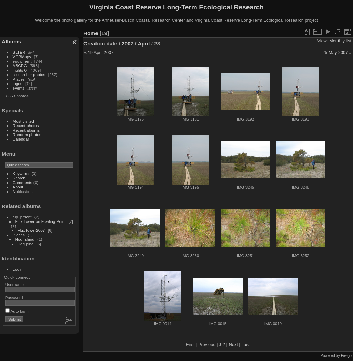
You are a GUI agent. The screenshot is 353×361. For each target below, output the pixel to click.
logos (17, 83)
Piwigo (346, 355)
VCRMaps (22, 56)
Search (19, 178)
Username (14, 284)
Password (14, 297)
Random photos (27, 134)
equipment (22, 61)
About (18, 187)
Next (233, 344)
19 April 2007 (101, 52)
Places (19, 79)
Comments (22, 182)
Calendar (21, 139)
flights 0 (20, 70)
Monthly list (340, 40)
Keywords (22, 173)
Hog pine (26, 243)
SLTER (19, 52)
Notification (23, 191)
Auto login (17, 311)
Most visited (23, 121)
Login (18, 269)
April (144, 44)
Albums (11, 41)
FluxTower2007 (31, 230)
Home (90, 33)
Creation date (100, 44)
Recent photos (26, 125)
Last (245, 344)
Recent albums (26, 130)
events (19, 88)
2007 (127, 44)
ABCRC (20, 65)
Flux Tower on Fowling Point (40, 221)
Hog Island (24, 239)
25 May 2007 (335, 52)
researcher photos (29, 74)
